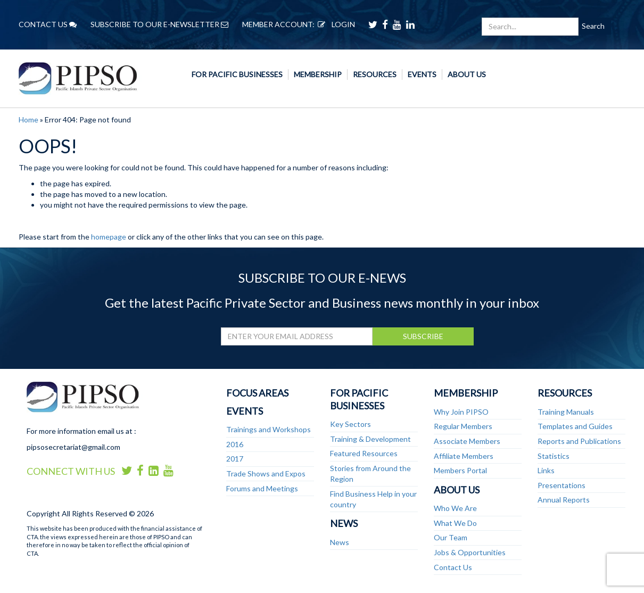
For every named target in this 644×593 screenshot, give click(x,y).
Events (422, 74)
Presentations (561, 485)
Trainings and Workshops (268, 429)
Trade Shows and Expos (266, 473)
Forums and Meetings (262, 488)
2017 (234, 458)
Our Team (450, 537)
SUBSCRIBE (423, 336)
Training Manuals (566, 411)
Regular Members (463, 426)
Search (593, 25)
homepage (108, 236)
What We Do (455, 523)
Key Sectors (350, 424)
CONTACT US (48, 24)
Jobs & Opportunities (470, 552)
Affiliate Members (463, 455)
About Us (467, 74)
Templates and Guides (575, 426)
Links (546, 470)
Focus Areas (257, 393)
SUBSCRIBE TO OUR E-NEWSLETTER (159, 24)
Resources (375, 74)
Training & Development (370, 438)
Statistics (553, 455)
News (344, 523)
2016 (234, 444)
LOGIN (335, 24)
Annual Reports (564, 499)
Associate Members (467, 441)
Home (28, 119)
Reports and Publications (579, 441)
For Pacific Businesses (237, 74)
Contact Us (453, 567)
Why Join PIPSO (461, 411)
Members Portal (460, 470)
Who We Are (455, 508)
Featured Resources (364, 453)
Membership (318, 74)
